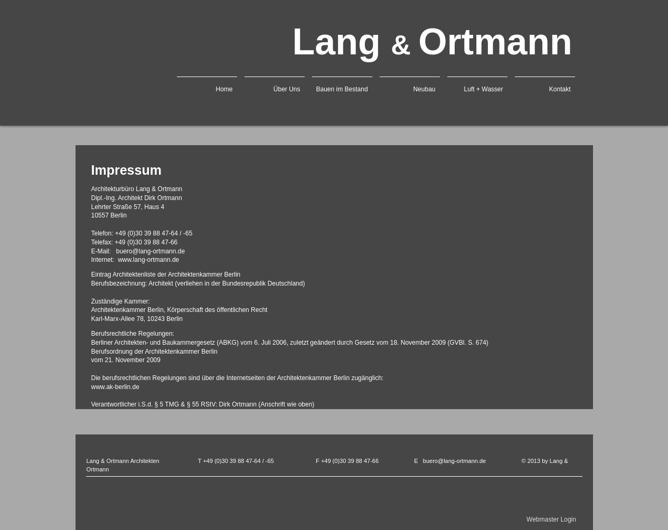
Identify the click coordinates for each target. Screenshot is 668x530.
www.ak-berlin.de (115, 387)
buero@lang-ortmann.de (454, 461)
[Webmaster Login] (552, 519)
